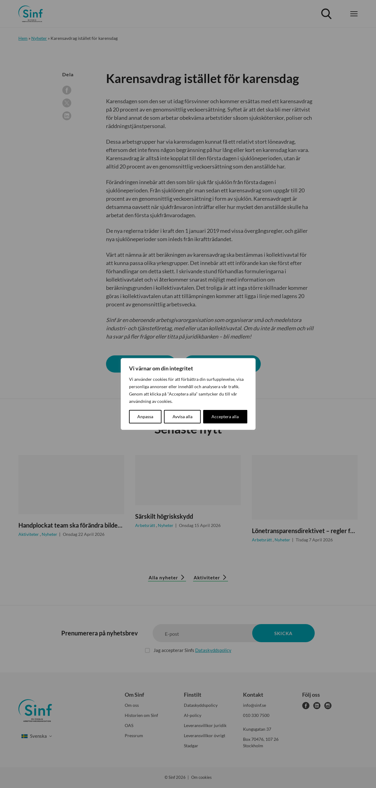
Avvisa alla (182, 416)
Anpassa (145, 416)
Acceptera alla (225, 416)
